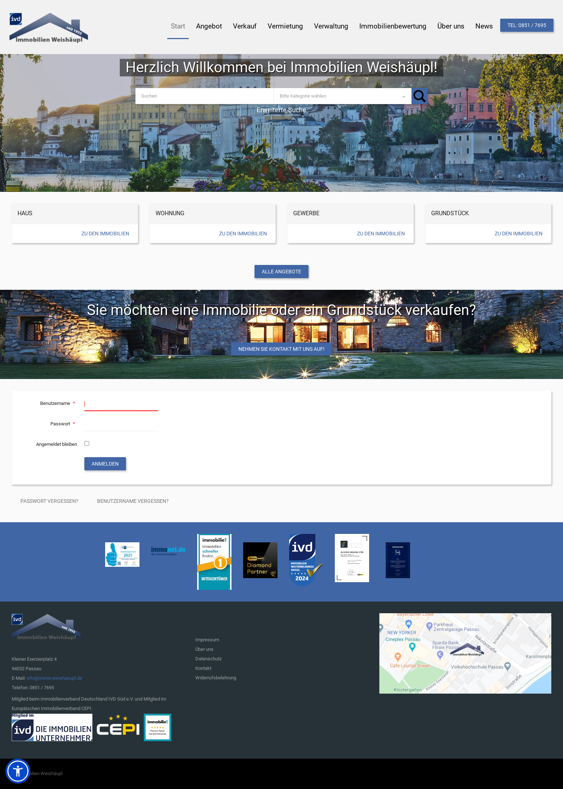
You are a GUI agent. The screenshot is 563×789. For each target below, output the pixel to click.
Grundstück (450, 213)
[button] (17, 771)
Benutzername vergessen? (133, 501)
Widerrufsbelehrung (215, 677)
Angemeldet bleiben (56, 444)
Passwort (63, 423)
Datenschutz (208, 658)
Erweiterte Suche (281, 110)
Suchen (419, 96)
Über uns (204, 649)
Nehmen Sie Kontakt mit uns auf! (281, 349)
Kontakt (203, 668)
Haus (25, 213)
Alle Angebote (281, 271)
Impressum (207, 639)
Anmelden (105, 464)
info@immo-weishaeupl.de (54, 678)
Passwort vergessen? (49, 501)
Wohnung (170, 213)
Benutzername (58, 403)
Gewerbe (306, 213)
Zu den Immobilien (105, 233)
